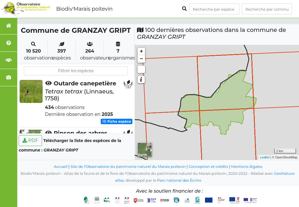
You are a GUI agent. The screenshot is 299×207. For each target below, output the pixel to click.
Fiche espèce (116, 121)
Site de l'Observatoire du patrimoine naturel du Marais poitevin (128, 166)
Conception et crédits (208, 166)
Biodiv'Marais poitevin (84, 9)
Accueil (61, 166)
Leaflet (264, 157)
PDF (30, 140)
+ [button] (141, 51)
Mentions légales (246, 166)
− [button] (141, 58)
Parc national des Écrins (179, 180)
